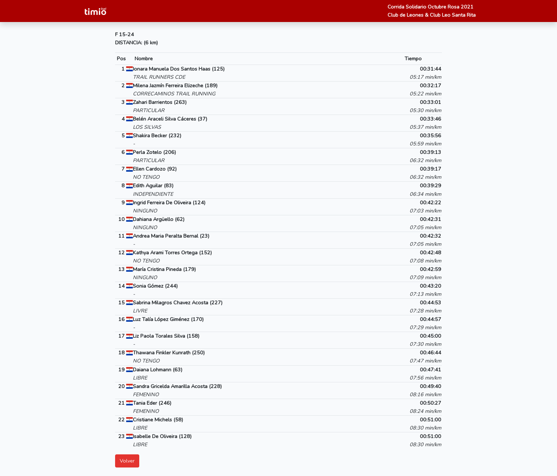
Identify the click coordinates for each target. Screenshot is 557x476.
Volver (127, 460)
